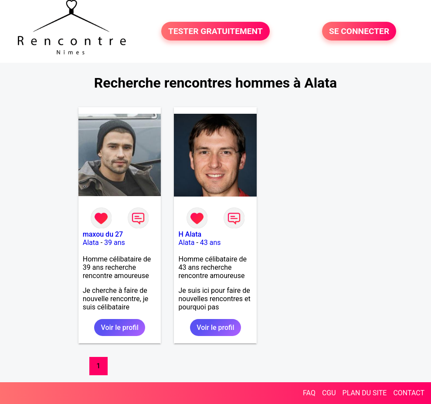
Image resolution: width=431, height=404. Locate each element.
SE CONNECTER (359, 31)
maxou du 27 (103, 234)
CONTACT (408, 393)
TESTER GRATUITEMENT (215, 31)
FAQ (309, 393)
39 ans (114, 242)
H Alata (189, 234)
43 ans (210, 242)
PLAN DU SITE (365, 393)
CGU (329, 393)
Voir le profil (119, 327)
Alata (91, 242)
